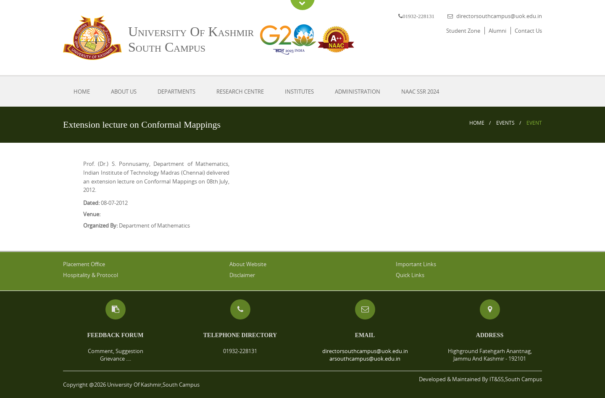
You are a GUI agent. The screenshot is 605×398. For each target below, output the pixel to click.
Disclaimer (242, 275)
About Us (124, 91)
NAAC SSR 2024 (420, 91)
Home (82, 91)
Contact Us (528, 30)
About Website (247, 264)
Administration (357, 91)
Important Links (416, 264)
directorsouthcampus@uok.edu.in (499, 16)
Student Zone (463, 30)
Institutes (299, 91)
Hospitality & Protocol (90, 275)
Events (505, 122)
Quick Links (410, 275)
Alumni (497, 30)
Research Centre (240, 91)
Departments (176, 91)
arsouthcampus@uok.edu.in (364, 358)
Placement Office (84, 264)
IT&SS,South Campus (515, 379)
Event (534, 122)
